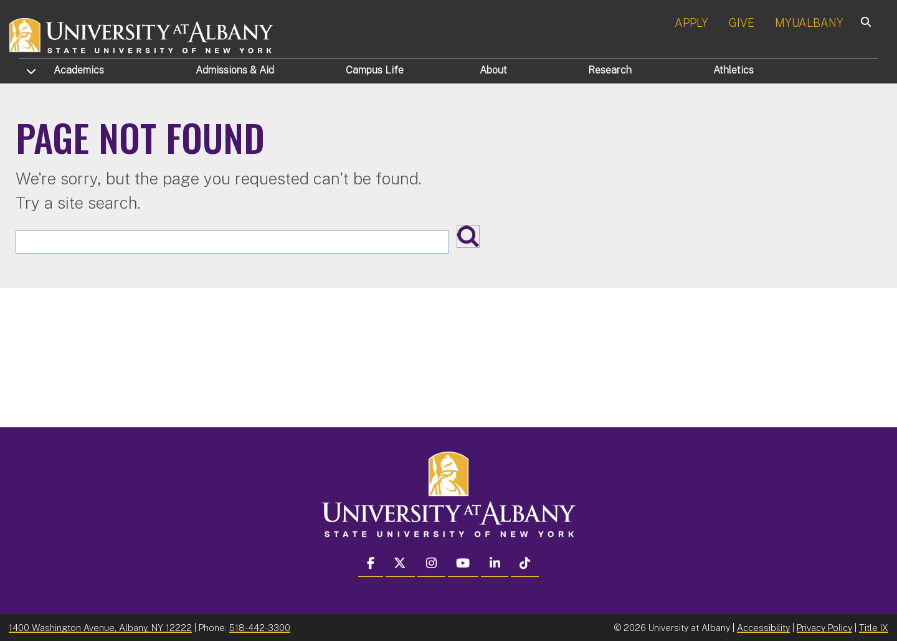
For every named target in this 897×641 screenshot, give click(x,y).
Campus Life (375, 70)
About (493, 70)
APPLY (691, 22)
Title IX (873, 627)
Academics (79, 70)
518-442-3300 (259, 627)
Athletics (733, 70)
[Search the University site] (232, 242)
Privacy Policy (824, 627)
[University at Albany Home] (142, 33)
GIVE (741, 22)
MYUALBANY (809, 22)
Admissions (235, 70)
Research (610, 70)
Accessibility (763, 627)
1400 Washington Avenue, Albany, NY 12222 (100, 627)
